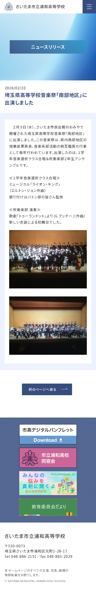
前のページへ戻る (42, 389)
